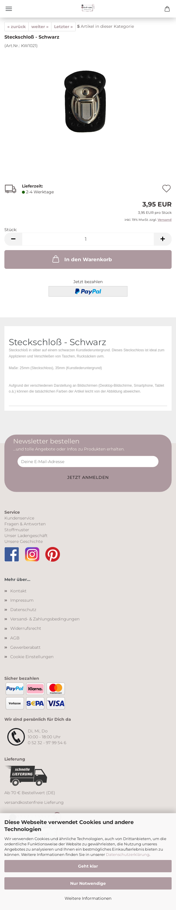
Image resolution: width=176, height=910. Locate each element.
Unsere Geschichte (23, 541)
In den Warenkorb (81, 259)
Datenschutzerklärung (127, 854)
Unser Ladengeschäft (26, 535)
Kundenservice (19, 518)
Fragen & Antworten (25, 524)
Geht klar (88, 866)
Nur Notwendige (88, 883)
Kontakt (18, 591)
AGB (15, 638)
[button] (13, 239)
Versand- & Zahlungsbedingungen (45, 619)
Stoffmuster (16, 529)
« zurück (16, 26)
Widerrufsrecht (25, 628)
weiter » (40, 26)
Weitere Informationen (88, 898)
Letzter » (63, 26)
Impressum (22, 600)
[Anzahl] (88, 239)
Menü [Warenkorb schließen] (9, 8)
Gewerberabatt (25, 647)
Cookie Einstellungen (32, 656)
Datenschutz (23, 609)
